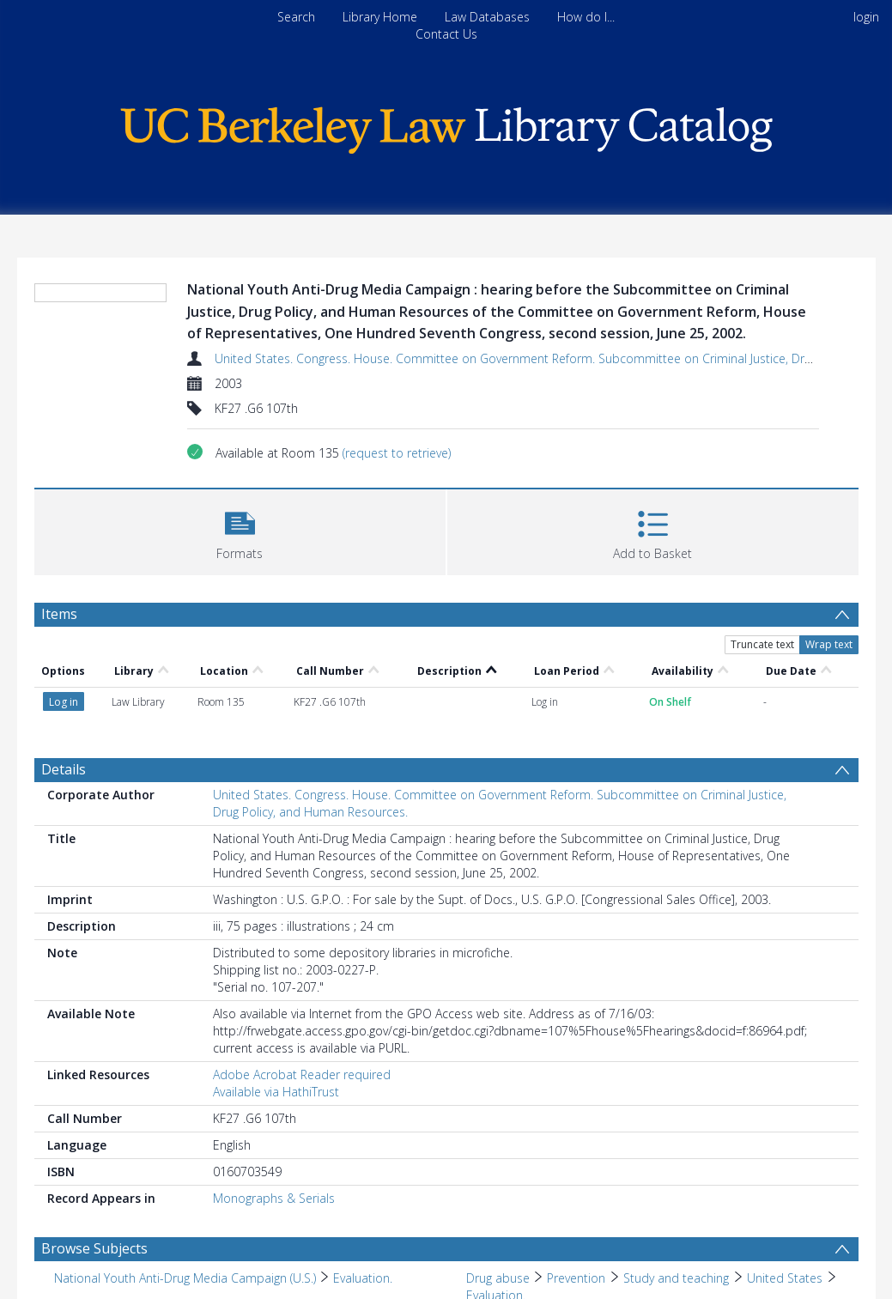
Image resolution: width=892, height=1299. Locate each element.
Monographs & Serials (274, 1198)
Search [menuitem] (296, 17)
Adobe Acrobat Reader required (302, 1074)
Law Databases (487, 17)
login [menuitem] (866, 17)
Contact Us (446, 34)
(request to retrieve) (397, 453)
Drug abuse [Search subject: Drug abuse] (498, 1278)
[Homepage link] (446, 126)
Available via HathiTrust (276, 1092)
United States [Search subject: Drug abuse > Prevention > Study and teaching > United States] (784, 1278)
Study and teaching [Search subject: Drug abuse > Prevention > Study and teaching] (676, 1278)
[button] (240, 530)
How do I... (586, 17)
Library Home (380, 17)
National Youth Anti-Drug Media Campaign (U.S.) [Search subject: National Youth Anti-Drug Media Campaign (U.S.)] (185, 1278)
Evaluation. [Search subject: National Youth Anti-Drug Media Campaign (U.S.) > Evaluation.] (362, 1278)
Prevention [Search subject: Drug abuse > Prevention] (576, 1278)
